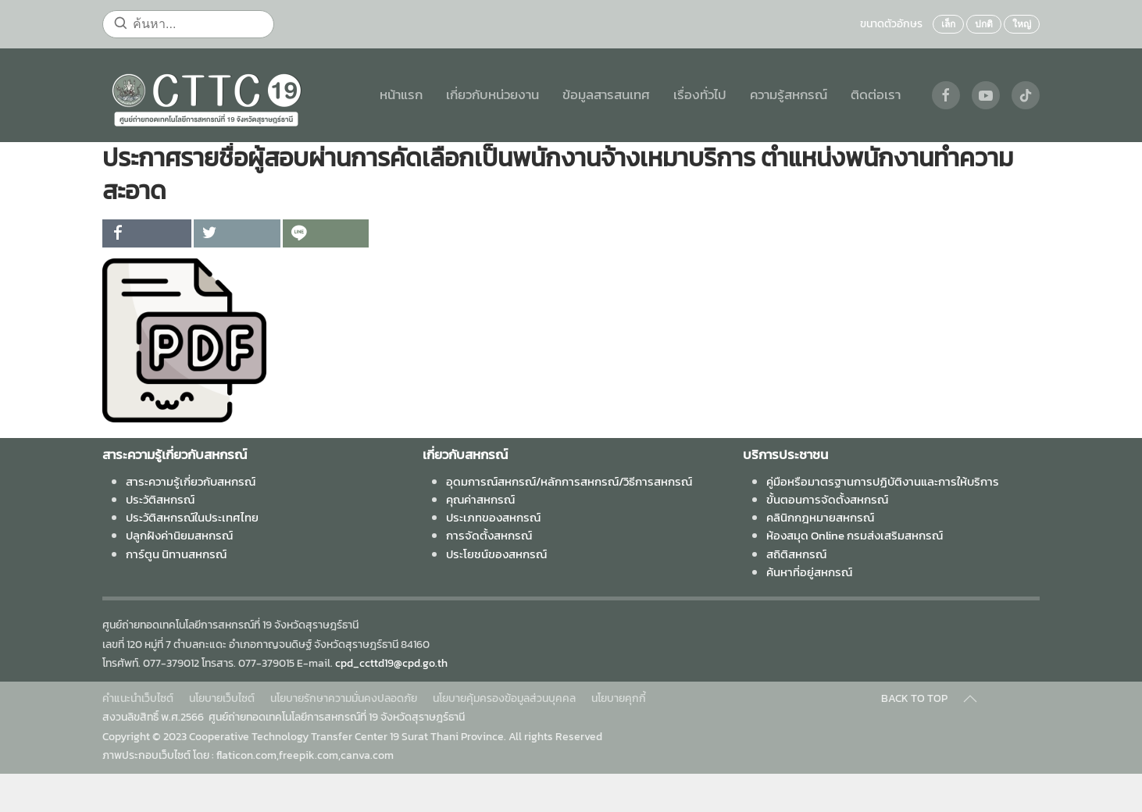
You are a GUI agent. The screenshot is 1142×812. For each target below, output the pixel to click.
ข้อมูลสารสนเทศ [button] (606, 95)
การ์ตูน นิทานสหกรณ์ (176, 554)
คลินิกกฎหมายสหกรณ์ (820, 517)
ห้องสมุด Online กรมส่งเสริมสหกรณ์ (854, 535)
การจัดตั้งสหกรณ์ (489, 535)
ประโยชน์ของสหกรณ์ (496, 554)
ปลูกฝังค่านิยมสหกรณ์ (179, 535)
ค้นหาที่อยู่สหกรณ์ (809, 572)
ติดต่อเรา (876, 95)
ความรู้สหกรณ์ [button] (788, 95)
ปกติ (984, 24)
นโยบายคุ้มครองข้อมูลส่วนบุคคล (504, 698)
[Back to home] (206, 95)
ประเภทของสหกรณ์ (493, 517)
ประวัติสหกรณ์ (160, 499)
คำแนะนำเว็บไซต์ (137, 698)
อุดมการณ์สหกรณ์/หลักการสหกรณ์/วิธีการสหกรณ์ (569, 481)
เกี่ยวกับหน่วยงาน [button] (492, 95)
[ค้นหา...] (188, 24)
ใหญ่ (1021, 24)
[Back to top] (970, 699)
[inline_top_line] (326, 233)
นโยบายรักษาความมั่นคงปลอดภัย (343, 698)
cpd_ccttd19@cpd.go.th (391, 663)
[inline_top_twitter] (237, 233)
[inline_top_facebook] (146, 233)
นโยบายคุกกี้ (618, 698)
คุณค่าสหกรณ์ (480, 499)
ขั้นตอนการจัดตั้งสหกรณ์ (827, 499)
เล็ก (948, 24)
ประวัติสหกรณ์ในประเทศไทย (192, 517)
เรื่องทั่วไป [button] (699, 95)
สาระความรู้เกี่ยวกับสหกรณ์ (190, 481)
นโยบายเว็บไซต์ (222, 698)
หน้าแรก (401, 95)
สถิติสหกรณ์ (796, 554)
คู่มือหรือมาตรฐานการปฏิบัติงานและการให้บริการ (882, 481)
